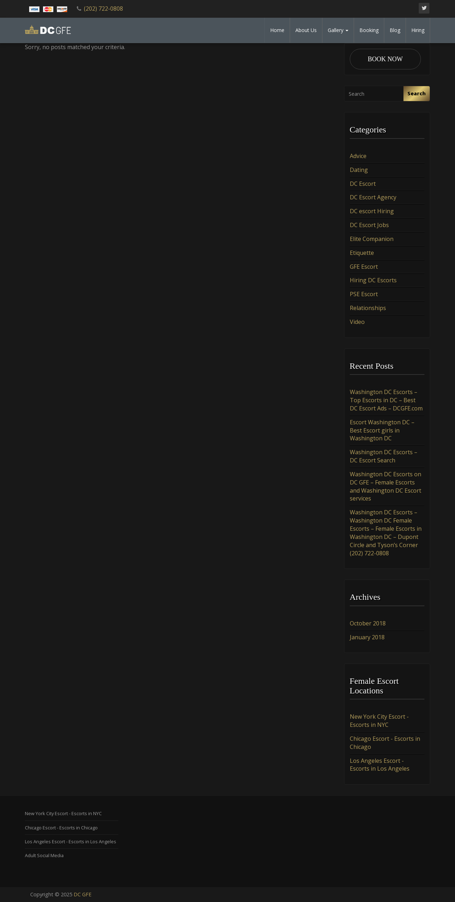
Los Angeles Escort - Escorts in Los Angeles (380, 765)
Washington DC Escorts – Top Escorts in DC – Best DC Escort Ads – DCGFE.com (386, 400)
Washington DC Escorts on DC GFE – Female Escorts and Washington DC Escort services (385, 486)
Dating (359, 170)
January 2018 (367, 637)
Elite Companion (372, 239)
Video (357, 322)
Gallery (338, 30)
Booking (369, 30)
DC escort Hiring (372, 211)
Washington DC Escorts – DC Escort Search (383, 456)
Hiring (417, 30)
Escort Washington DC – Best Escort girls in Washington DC (382, 430)
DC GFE (82, 894)
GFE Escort (364, 267)
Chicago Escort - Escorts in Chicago (61, 827)
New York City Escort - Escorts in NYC (379, 721)
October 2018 (368, 623)
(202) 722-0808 (103, 8)
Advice (358, 156)
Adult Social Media (44, 855)
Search (416, 93)
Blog (395, 30)
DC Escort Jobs (369, 225)
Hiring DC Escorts (373, 280)
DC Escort (363, 184)
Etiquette (362, 253)
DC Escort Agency (373, 197)
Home (277, 30)
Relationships (368, 308)
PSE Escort (364, 294)
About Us (306, 30)
